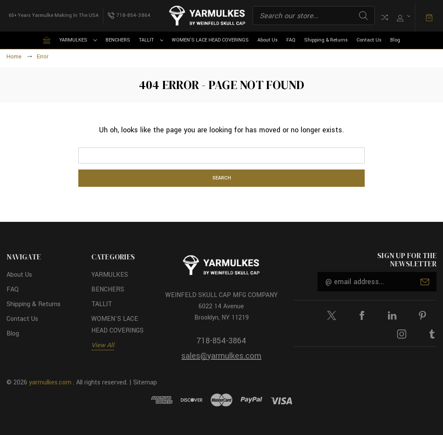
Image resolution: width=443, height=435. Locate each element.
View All (102, 345)
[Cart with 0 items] (429, 17)
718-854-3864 (221, 340)
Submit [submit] (425, 282)
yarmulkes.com (50, 382)
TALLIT (151, 40)
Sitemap (145, 382)
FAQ (290, 40)
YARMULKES (78, 40)
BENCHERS (118, 40)
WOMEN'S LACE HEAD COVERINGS (210, 40)
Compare (384, 17)
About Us (267, 40)
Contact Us (369, 40)
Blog (395, 40)
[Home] (47, 40)
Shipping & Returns (326, 40)
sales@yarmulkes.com (221, 355)
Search (363, 15)
